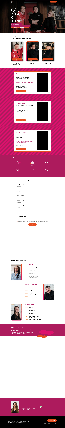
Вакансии (47, 1)
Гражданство (19, 211)
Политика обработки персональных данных (23, 421)
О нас (43, 1)
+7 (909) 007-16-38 (25, 409)
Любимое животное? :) (22, 216)
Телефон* (19, 189)
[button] (17, 59)
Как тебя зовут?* (20, 184)
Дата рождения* (20, 205)
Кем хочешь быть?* (21, 195)
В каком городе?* (20, 200)
